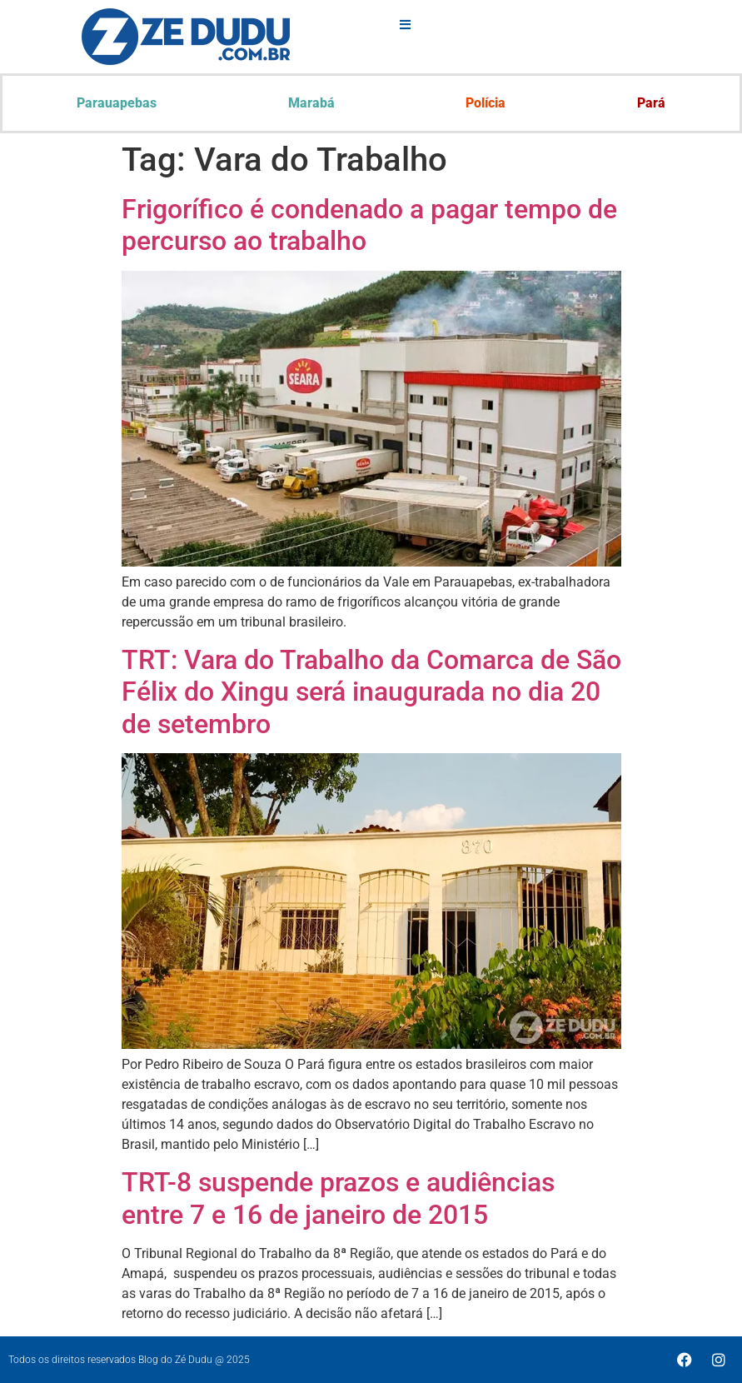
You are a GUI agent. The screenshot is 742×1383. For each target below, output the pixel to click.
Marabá (311, 103)
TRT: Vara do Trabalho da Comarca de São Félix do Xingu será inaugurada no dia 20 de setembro (371, 692)
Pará (651, 103)
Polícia (485, 103)
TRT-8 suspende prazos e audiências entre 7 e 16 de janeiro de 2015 (338, 1198)
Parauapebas (117, 103)
